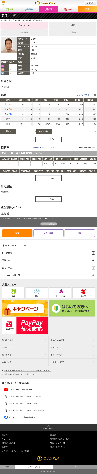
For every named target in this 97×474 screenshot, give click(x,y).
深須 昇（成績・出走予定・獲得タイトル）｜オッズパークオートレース (45, 3)
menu (3, 3)
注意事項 (5, 435)
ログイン (90, 3)
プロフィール (24, 25)
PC (75, 467)
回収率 (73, 32)
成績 (73, 25)
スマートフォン (34, 467)
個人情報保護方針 (8, 443)
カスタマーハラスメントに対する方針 (16, 451)
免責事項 (5, 447)
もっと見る (48, 139)
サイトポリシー (7, 439)
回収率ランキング (40, 147)
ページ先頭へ (48, 224)
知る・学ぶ (48, 267)
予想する (48, 260)
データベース (37, 218)
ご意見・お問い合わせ (58, 447)
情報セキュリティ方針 (58, 443)
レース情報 (48, 253)
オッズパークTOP (8, 218)
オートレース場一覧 (48, 275)
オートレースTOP (24, 218)
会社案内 (53, 435)
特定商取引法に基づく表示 (59, 439)
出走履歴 (24, 32)
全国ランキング (83, 95)
